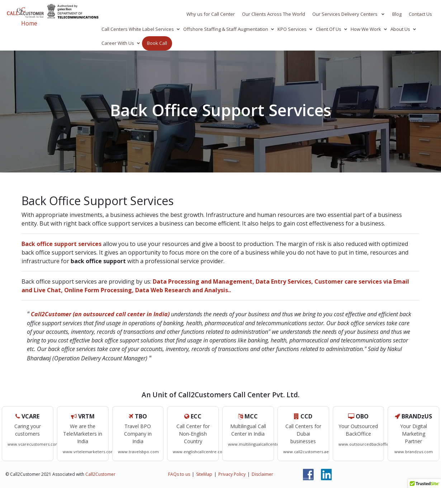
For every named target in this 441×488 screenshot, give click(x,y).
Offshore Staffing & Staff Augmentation (225, 29)
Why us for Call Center (210, 14)
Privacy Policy (232, 474)
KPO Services (292, 29)
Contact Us (420, 14)
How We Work (366, 29)
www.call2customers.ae (306, 451)
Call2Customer (100, 474)
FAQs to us (179, 474)
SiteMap (204, 474)
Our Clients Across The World (273, 14)
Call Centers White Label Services (137, 29)
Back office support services (61, 244)
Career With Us (117, 43)
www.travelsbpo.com (138, 451)
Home (29, 23)
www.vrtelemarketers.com (89, 451)
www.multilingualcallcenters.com (260, 444)
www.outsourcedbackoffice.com (369, 444)
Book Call (157, 43)
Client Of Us (328, 29)
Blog (397, 14)
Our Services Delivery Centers (345, 14)
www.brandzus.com (413, 451)
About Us (400, 29)
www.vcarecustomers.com (33, 444)
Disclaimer (262, 474)
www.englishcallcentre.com (199, 451)
